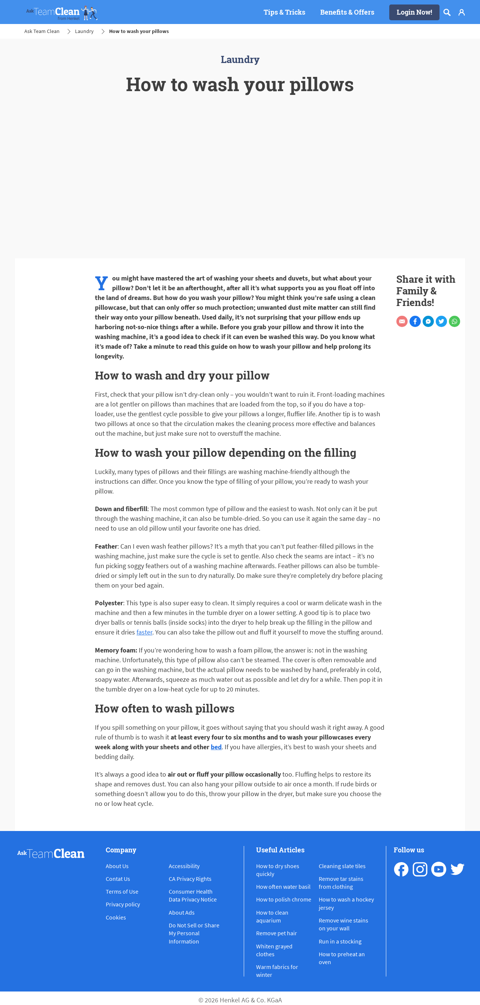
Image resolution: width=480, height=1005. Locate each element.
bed (216, 746)
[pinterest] (457, 869)
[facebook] (401, 869)
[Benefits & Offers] (347, 12)
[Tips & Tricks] (284, 12)
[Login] (461, 12)
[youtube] (438, 869)
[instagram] (420, 869)
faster (144, 632)
